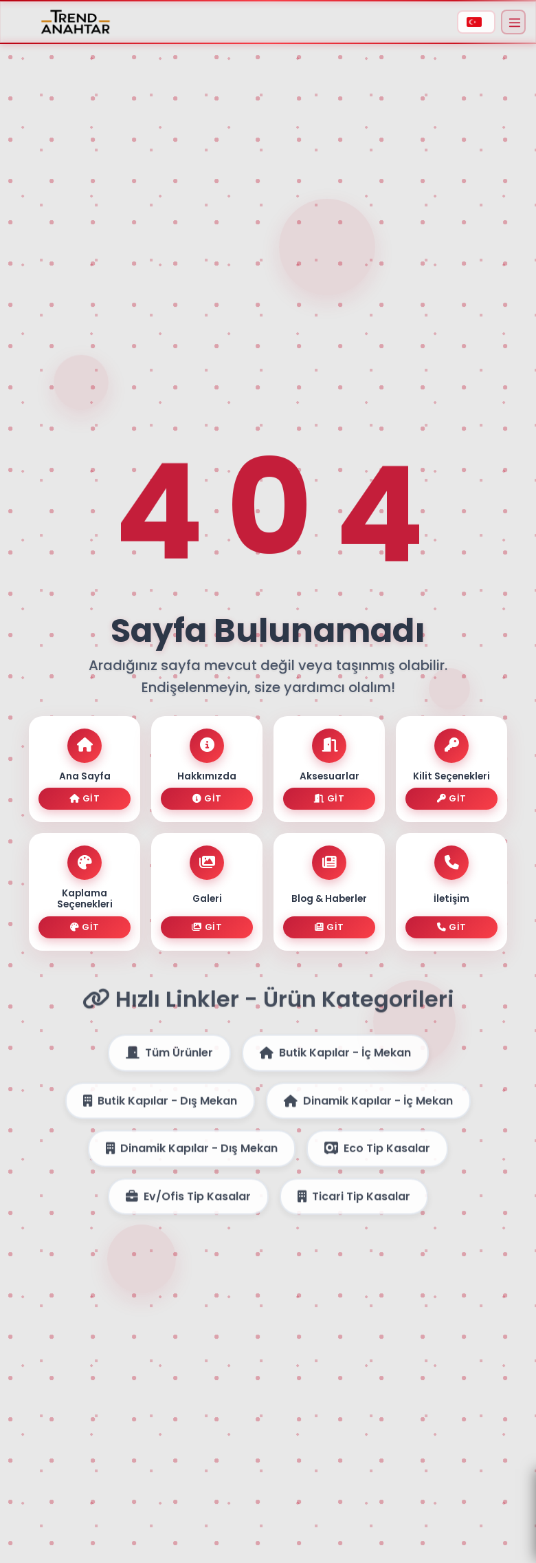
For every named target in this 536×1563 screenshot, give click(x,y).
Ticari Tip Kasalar (354, 1205)
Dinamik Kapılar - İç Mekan (368, 1109)
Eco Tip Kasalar (377, 1157)
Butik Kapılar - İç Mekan (335, 1061)
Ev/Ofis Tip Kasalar (188, 1205)
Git (84, 798)
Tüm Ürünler (169, 1061)
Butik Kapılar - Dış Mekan (160, 1109)
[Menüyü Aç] (513, 22)
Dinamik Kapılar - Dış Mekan (192, 1157)
